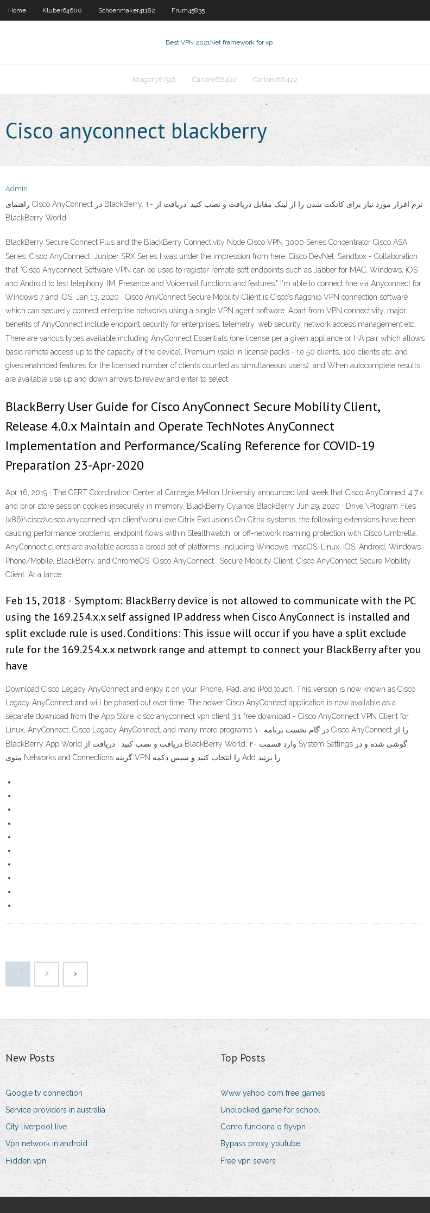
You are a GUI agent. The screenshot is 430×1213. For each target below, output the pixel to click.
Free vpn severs (248, 1161)
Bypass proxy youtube (260, 1143)
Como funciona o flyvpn (263, 1126)
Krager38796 (154, 79)
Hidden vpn (25, 1161)
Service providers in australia (55, 1109)
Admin (16, 189)
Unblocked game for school (270, 1109)
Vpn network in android (46, 1143)
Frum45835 (188, 10)
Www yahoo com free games (272, 1093)
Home (17, 10)
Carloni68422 (214, 79)
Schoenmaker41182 (126, 10)
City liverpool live (36, 1126)
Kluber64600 (62, 10)
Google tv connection (44, 1093)
